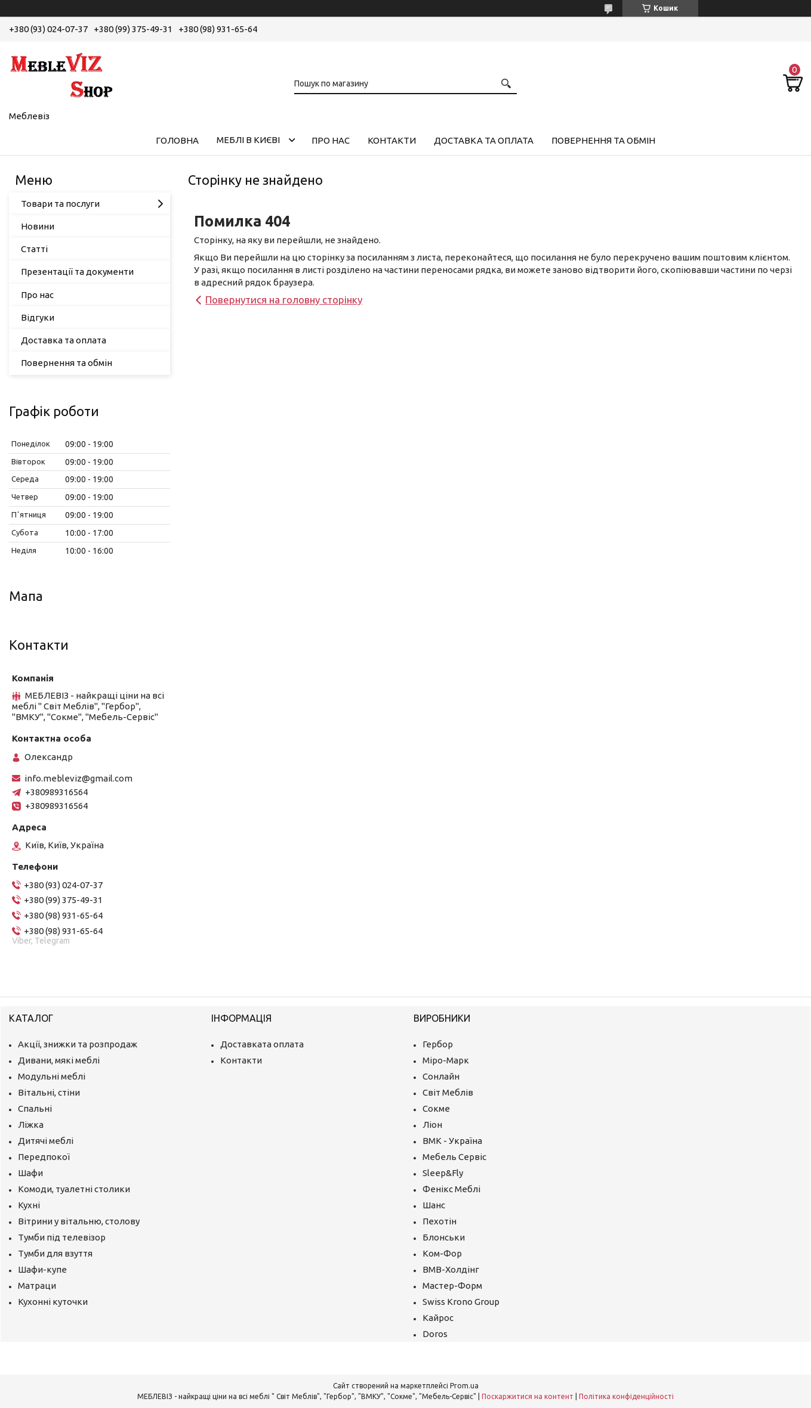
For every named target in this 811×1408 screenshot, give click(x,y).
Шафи (30, 1173)
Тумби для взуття (55, 1253)
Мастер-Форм (452, 1285)
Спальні (35, 1108)
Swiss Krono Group (461, 1302)
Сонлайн (441, 1076)
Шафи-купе (42, 1269)
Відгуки (37, 317)
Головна (177, 140)
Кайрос (438, 1318)
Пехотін (440, 1221)
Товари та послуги (60, 204)
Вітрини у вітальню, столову (79, 1221)
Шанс (434, 1205)
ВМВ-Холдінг (451, 1269)
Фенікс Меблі (451, 1189)
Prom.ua (464, 1386)
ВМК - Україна (452, 1141)
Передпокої (44, 1157)
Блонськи (444, 1237)
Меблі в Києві (248, 140)
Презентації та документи (77, 271)
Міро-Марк (446, 1060)
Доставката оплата (262, 1044)
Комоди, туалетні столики (74, 1189)
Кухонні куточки (53, 1302)
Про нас (331, 140)
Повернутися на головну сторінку (283, 299)
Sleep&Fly (443, 1173)
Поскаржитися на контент (527, 1396)
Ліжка (31, 1124)
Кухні (29, 1205)
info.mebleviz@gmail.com (78, 778)
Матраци (37, 1285)
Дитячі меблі (45, 1141)
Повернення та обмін (603, 140)
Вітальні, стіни (49, 1092)
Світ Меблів (448, 1092)
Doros (435, 1334)
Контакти (392, 140)
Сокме (436, 1108)
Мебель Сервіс (454, 1157)
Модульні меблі (51, 1076)
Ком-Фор (442, 1253)
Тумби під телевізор (62, 1237)
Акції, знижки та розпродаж (77, 1044)
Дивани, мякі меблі (59, 1060)
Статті (34, 249)
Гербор (438, 1044)
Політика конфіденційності (626, 1396)
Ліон (432, 1124)
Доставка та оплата (484, 140)
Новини (37, 226)
